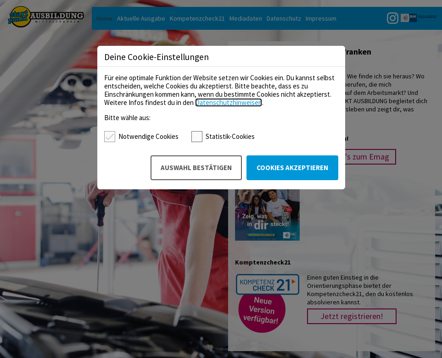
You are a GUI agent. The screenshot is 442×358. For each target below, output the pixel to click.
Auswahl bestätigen (196, 167)
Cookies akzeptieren (292, 167)
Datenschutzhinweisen (228, 102)
